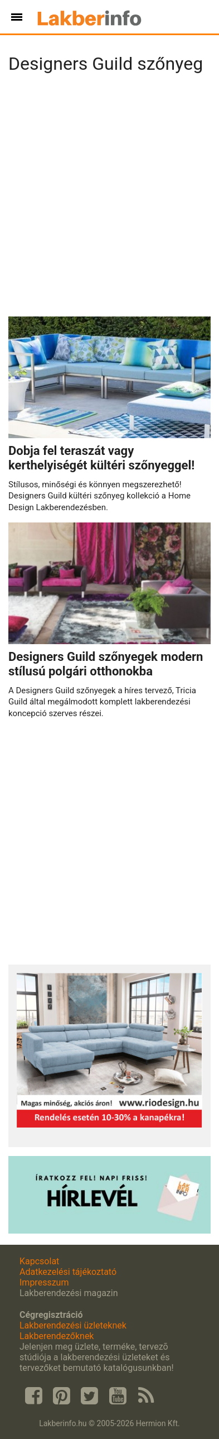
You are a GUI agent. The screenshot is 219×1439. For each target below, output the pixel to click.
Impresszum (44, 1282)
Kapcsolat (39, 1261)
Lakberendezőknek (57, 1336)
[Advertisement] (109, 198)
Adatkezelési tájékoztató (68, 1272)
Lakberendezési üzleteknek (73, 1325)
